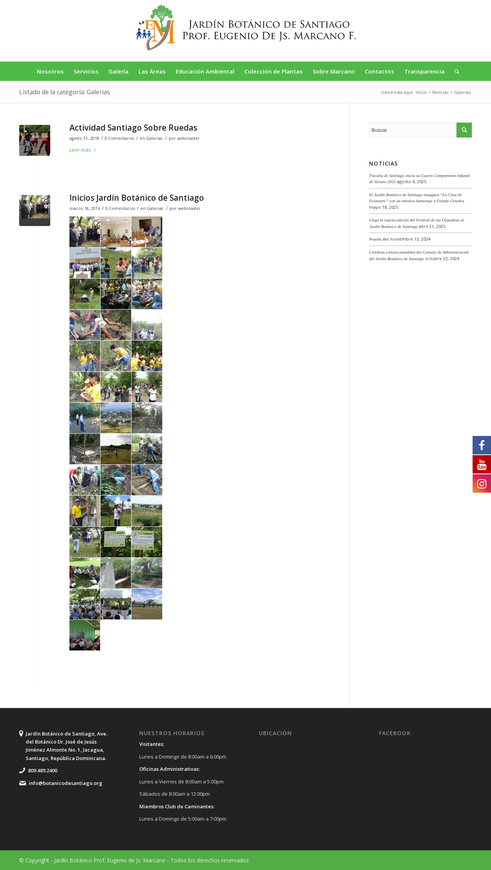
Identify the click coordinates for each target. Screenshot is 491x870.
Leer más (84, 149)
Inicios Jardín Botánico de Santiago (136, 197)
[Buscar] (454, 71)
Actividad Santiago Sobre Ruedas (133, 127)
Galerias (154, 138)
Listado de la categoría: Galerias (64, 92)
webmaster (188, 138)
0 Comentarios (119, 138)
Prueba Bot (379, 239)
